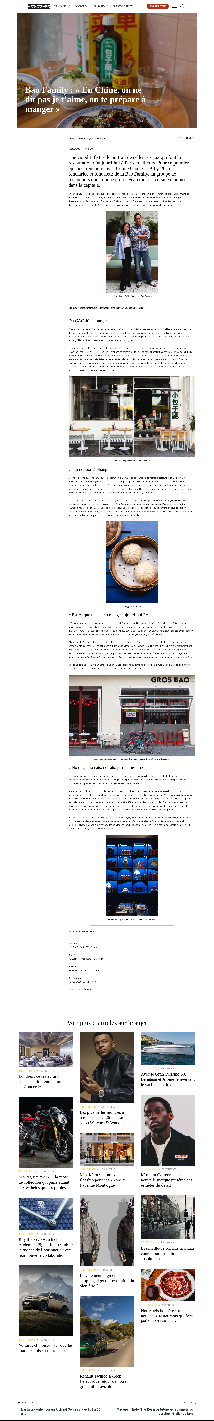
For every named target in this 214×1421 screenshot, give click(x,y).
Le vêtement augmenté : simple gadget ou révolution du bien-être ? (107, 1280)
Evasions (80, 6)
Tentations (62, 6)
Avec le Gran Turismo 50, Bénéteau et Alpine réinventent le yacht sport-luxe (168, 1079)
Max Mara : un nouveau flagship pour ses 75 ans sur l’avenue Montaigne (104, 1180)
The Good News (122, 6)
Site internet (74, 931)
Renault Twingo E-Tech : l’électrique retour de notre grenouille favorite (103, 1381)
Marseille (106, 201)
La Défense (125, 333)
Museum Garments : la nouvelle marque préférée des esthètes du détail (166, 1180)
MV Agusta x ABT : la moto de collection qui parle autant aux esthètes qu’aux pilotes (44, 1182)
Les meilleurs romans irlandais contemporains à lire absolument (168, 1253)
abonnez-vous (158, 6)
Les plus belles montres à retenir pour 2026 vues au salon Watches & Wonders (103, 1117)
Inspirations (99, 6)
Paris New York (85, 352)
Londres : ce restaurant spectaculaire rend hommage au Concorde (44, 1081)
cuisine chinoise (98, 776)
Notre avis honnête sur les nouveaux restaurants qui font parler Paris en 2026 (167, 1316)
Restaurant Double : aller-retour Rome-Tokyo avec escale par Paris (111, 308)
